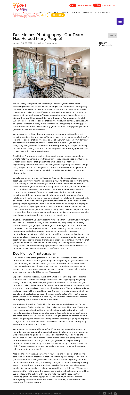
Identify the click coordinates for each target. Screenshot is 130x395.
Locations (103, 12)
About (42, 12)
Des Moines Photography (45, 41)
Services (52, 12)
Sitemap (56, 391)
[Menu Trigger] (120, 21)
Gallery (65, 12)
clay (17, 41)
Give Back (75, 12)
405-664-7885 (80, 5)
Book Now (58, 15)
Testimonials (89, 12)
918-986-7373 (104, 5)
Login (43, 15)
